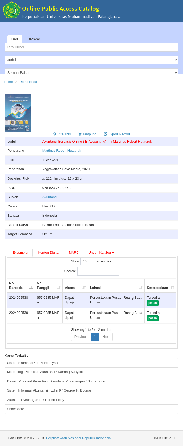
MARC (74, 252)
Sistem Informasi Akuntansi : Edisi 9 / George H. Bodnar (49, 390)
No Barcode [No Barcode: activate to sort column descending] (16, 285)
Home (8, 82)
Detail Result (29, 82)
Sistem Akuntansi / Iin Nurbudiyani (32, 363)
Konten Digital (48, 252)
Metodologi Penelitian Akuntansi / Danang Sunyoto (45, 372)
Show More (15, 409)
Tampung (87, 134)
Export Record (117, 134)
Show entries (91, 261)
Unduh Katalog (102, 252)
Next (106, 337)
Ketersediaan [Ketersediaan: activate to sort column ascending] (157, 288)
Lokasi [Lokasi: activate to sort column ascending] (95, 288)
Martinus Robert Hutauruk (61, 150)
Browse (34, 39)
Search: (92, 271)
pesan (152, 303)
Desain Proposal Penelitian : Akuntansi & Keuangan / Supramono (56, 381)
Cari (14, 39)
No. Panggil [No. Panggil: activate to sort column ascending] (43, 285)
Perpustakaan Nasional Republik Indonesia (78, 438)
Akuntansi (49, 197)
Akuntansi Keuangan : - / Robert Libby (35, 400)
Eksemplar (20, 252)
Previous (81, 337)
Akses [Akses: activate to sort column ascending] (70, 288)
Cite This (62, 134)
